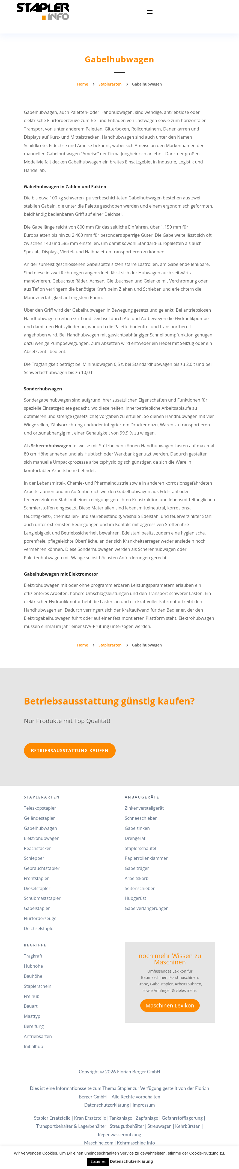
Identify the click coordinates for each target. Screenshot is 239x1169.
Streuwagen (160, 1126)
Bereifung (34, 1026)
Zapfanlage (147, 1118)
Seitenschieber (140, 888)
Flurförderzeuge (40, 918)
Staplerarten (110, 84)
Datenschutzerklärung (106, 1105)
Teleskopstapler (40, 808)
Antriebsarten (38, 1036)
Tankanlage (120, 1118)
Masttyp (32, 1016)
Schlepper (34, 858)
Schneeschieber (141, 818)
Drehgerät (135, 838)
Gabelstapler (37, 908)
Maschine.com (98, 1143)
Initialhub (33, 1046)
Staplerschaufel (140, 848)
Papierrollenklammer (146, 858)
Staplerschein (38, 986)
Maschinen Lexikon (170, 1005)
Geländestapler (39, 818)
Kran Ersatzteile (90, 1118)
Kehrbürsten (188, 1126)
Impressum (144, 1105)
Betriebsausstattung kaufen (70, 751)
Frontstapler (36, 878)
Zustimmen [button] (98, 1161)
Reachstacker (37, 848)
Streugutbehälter (127, 1126)
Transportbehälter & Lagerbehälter (71, 1126)
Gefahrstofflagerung (182, 1118)
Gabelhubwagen (40, 828)
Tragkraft (33, 956)
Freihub (32, 996)
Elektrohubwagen (41, 838)
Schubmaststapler (42, 898)
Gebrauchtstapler (41, 868)
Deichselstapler (39, 928)
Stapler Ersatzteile (52, 1118)
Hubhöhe (33, 966)
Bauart (31, 1006)
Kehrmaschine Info (136, 1143)
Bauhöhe (33, 976)
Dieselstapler (37, 888)
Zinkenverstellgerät (144, 808)
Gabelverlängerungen (147, 908)
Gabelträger (137, 868)
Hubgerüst (135, 898)
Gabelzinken (137, 828)
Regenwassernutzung (119, 1134)
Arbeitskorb (136, 878)
